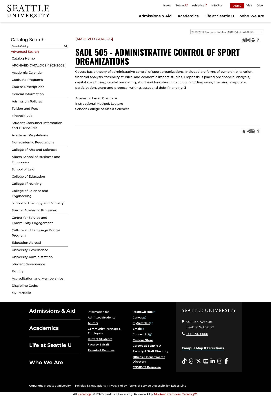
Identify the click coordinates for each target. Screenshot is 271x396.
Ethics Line (178, 385)
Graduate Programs (27, 80)
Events (180, 5)
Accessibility (161, 385)
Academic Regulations (30, 135)
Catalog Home (23, 58)
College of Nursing (27, 184)
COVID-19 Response (147, 367)
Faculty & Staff (98, 344)
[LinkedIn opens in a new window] (212, 361)
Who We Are (252, 16)
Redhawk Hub (143, 312)
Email (137, 328)
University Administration (32, 257)
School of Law (23, 169)
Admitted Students (101, 317)
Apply (237, 5)
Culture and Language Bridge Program (36, 232)
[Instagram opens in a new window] (219, 361)
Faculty (18, 271)
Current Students (100, 339)
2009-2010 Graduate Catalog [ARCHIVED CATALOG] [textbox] (223, 31)
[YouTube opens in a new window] (205, 361)
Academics (188, 16)
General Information (28, 94)
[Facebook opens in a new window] (226, 361)
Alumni (93, 323)
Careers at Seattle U (147, 345)
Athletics (198, 5)
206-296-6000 (197, 334)
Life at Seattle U (219, 16)
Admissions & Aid (155, 16)
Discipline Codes (25, 285)
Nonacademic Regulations (33, 142)
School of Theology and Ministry (38, 203)
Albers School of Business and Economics (36, 159)
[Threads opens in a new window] (191, 361)
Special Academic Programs (34, 210)
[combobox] (227, 32)
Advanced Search (25, 51)
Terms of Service (139, 385)
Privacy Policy (117, 385)
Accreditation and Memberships (37, 278)
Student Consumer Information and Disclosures (37, 125)
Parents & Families (101, 350)
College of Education (28, 176)
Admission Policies (27, 101)
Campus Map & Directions (203, 348)
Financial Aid (22, 116)
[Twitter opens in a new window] (198, 361)
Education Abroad (26, 242)
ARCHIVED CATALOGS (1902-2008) (39, 65)
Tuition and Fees (25, 108)
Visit (249, 5)
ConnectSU (141, 334)
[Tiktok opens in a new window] (184, 361)
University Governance (30, 250)
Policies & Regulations (90, 385)
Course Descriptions (28, 87)
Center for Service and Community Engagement (32, 220)
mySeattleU (141, 323)
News (167, 5)
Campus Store (143, 340)
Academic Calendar (27, 72)
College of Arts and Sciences (34, 150)
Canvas (138, 317)
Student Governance (28, 264)
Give (260, 5)
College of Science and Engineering (30, 193)
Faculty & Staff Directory (150, 351)
